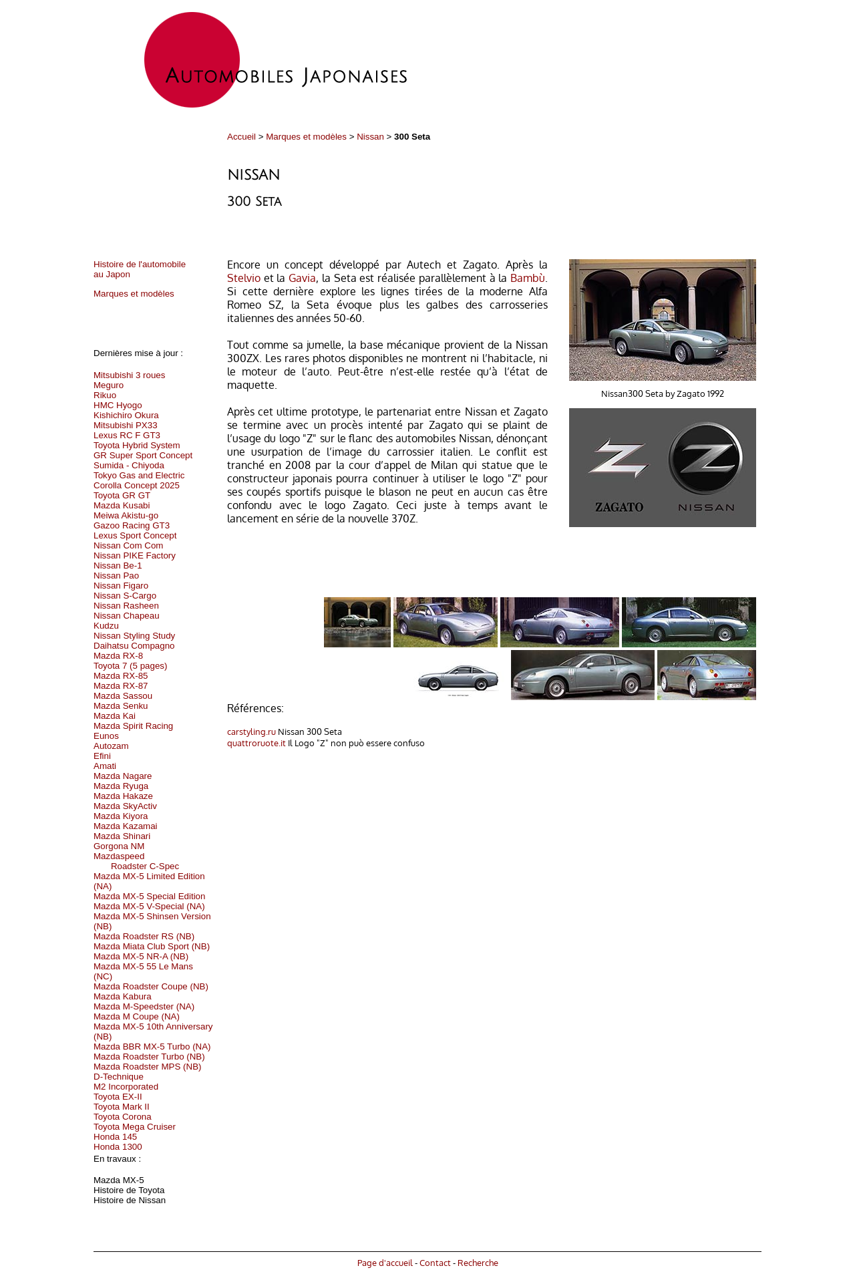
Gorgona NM (119, 846)
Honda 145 (115, 1137)
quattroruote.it (256, 742)
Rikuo (105, 395)
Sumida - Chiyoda (129, 465)
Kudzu (106, 626)
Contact (435, 1262)
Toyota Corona (123, 1117)
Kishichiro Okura (126, 415)
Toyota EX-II (118, 1097)
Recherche (478, 1262)
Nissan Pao (116, 576)
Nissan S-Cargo (125, 596)
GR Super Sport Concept (143, 455)
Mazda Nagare (123, 776)
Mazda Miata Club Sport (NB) (152, 946)
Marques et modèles (306, 137)
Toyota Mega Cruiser (135, 1127)
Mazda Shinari (122, 836)
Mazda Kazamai (126, 826)
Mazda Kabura (123, 996)
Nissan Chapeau (127, 616)
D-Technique (119, 1077)
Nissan (370, 137)
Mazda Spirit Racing (133, 726)
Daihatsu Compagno (134, 646)
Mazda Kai (115, 716)
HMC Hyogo (118, 405)
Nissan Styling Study (134, 636)
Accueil (241, 137)
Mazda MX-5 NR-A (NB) (141, 956)
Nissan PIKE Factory (135, 555)
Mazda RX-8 (118, 656)
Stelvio (244, 278)
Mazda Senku (121, 706)
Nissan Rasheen (126, 606)
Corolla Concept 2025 (137, 485)
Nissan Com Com (128, 545)
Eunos (106, 736)
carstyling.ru (251, 731)
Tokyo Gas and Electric (139, 475)
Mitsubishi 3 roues (129, 375)
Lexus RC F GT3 (127, 435)
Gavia (302, 278)
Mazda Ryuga (121, 786)
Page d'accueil (385, 1262)
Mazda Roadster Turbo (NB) (149, 1057)
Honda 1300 (118, 1147)
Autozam (111, 746)
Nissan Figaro (121, 586)
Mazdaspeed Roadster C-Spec (136, 861)
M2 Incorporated (126, 1087)
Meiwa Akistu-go (126, 515)
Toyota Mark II (122, 1107)
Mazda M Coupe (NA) (137, 1016)
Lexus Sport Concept (135, 535)
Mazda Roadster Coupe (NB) (151, 986)
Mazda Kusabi (122, 505)
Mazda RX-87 (121, 686)
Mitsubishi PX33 (126, 425)
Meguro (109, 385)
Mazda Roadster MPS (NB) (147, 1067)
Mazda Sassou (123, 696)
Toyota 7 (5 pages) (130, 666)
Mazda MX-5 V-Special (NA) (149, 906)
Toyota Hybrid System (137, 445)
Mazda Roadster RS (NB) (144, 936)
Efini (102, 756)
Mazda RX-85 (121, 676)
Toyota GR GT (122, 495)
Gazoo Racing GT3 (132, 525)
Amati (105, 766)
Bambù (527, 278)
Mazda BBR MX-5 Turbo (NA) (152, 1047)
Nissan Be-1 (118, 566)
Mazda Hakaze (123, 796)
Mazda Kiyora (121, 816)
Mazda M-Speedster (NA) (144, 1006)
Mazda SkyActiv (125, 806)
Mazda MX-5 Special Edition (149, 896)
